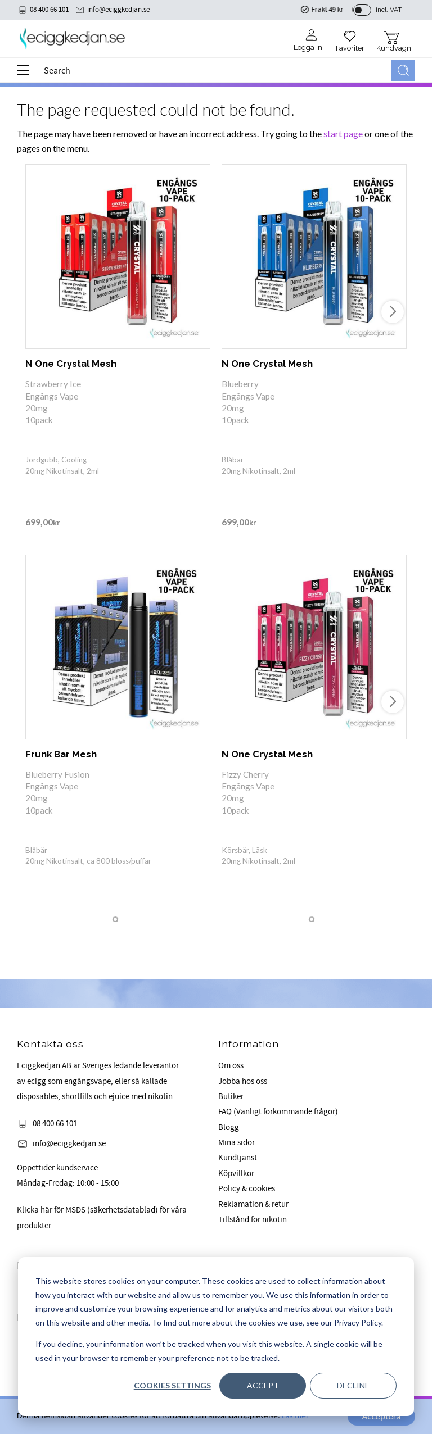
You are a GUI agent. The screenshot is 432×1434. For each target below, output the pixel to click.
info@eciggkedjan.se (118, 9)
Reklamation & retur (253, 1204)
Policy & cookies (246, 1188)
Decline (353, 1385)
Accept (263, 1385)
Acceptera (381, 1416)
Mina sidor (236, 1142)
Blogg (228, 1127)
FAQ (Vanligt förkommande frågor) (278, 1111)
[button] (27, 74)
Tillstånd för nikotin (252, 1219)
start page (343, 133)
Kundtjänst (237, 1157)
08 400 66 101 (49, 9)
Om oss (231, 1065)
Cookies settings (172, 1385)
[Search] (403, 70)
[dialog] (216, 1336)
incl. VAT (389, 9)
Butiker (231, 1096)
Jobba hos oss (242, 1081)
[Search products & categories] (215, 70)
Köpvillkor (236, 1173)
